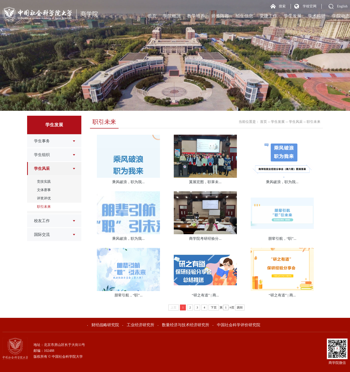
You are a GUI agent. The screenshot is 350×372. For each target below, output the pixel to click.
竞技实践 (44, 181)
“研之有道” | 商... (205, 295)
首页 (152, 16)
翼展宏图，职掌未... (205, 182)
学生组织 (42, 155)
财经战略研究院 (103, 325)
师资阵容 (220, 16)
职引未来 (44, 207)
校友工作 (42, 221)
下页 (214, 307)
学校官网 (309, 6)
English (342, 6)
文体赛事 (44, 190)
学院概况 (172, 16)
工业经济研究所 (138, 325)
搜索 (282, 6)
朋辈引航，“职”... (282, 239)
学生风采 (42, 168)
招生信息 (244, 16)
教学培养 (196, 16)
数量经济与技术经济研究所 (183, 325)
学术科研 (317, 16)
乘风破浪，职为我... (128, 182)
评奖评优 (44, 198)
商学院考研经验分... (205, 239)
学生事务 (42, 141)
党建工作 (268, 16)
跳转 (240, 307)
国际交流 (42, 234)
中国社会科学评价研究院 (236, 325)
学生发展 (292, 16)
